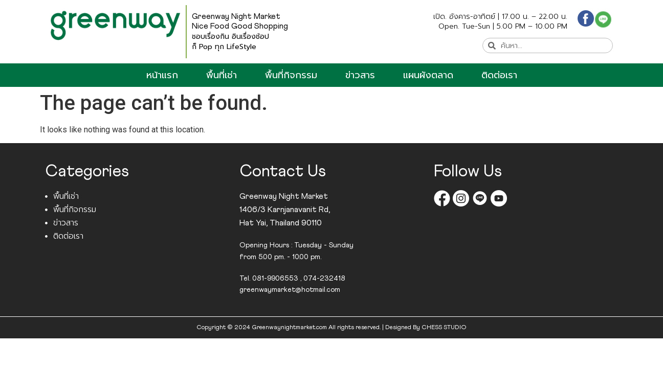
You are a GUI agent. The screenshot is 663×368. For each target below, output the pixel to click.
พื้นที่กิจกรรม (291, 75)
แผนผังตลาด (428, 75)
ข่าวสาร (360, 75)
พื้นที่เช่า (221, 75)
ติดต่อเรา (499, 75)
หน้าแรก (162, 75)
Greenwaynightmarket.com (289, 328)
